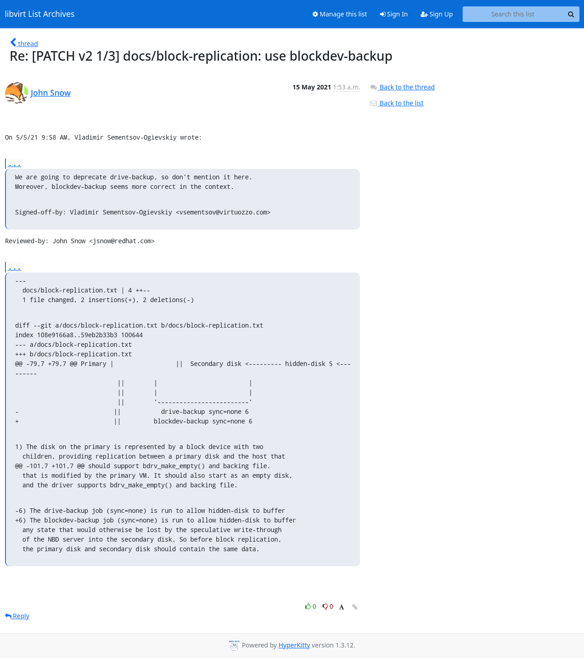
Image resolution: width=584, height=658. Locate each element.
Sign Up (437, 14)
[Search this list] (513, 14)
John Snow (51, 92)
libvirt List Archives (40, 14)
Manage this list (340, 14)
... (14, 163)
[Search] (571, 14)
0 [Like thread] (311, 606)
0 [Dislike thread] (328, 606)
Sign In (394, 14)
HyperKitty (294, 645)
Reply (17, 615)
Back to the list (396, 103)
